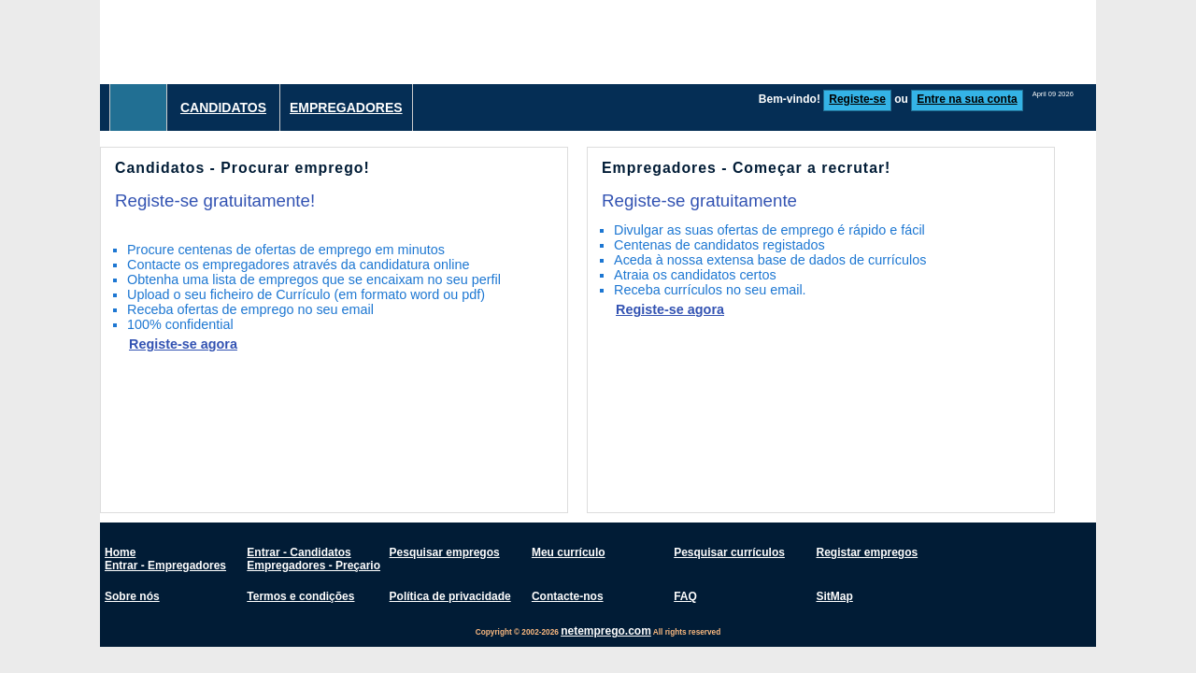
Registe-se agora (183, 343)
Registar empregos (867, 552)
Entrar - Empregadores (165, 565)
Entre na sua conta (967, 99)
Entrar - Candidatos (298, 552)
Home (120, 552)
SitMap (834, 596)
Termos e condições (300, 596)
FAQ (685, 596)
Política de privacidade (450, 596)
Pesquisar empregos (445, 552)
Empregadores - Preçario (313, 565)
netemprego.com (606, 630)
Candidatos (223, 107)
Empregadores (346, 107)
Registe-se (857, 99)
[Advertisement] (756, 42)
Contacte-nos (568, 596)
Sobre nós (132, 596)
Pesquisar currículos (729, 552)
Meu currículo (568, 552)
